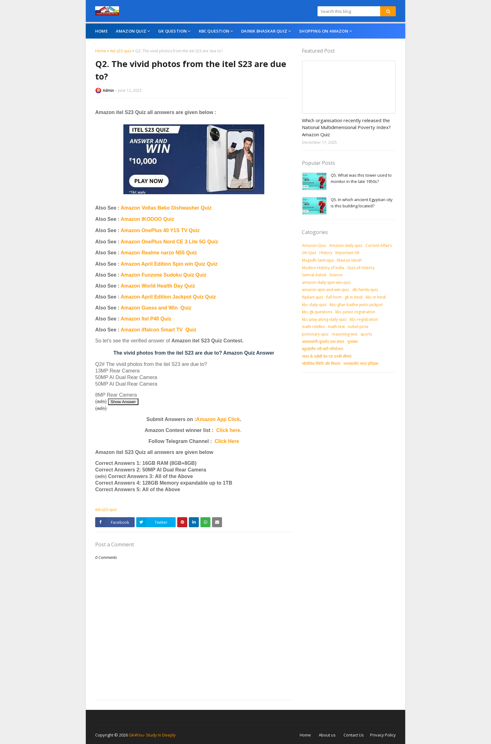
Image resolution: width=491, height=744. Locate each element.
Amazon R (133, 252)
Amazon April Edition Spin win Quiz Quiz (169, 264)
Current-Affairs (378, 245)
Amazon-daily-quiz (345, 245)
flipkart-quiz (312, 297)
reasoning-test (344, 334)
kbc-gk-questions (317, 312)
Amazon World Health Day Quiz (158, 286)
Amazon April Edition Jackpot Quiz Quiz (168, 296)
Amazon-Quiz (314, 245)
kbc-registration (364, 319)
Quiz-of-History (361, 267)
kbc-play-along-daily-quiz (324, 319)
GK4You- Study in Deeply (152, 735)
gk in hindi (354, 297)
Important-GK (347, 252)
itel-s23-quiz (121, 51)
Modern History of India (323, 267)
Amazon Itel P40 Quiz (146, 318)
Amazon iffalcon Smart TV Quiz (158, 329)
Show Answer (123, 401)
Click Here (227, 441)
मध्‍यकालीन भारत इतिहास (361, 363)
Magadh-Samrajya (318, 260)
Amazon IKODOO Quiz (147, 219)
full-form (334, 297)
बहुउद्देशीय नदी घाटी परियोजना (322, 348)
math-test (336, 326)
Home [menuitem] (101, 31)
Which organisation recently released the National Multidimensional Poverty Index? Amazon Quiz (346, 127)
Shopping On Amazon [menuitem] (323, 31)
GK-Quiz (309, 252)
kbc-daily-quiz (314, 304)
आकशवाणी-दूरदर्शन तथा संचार (323, 341)
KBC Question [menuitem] (214, 31)
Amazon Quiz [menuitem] (131, 31)
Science (336, 275)
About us (327, 735)
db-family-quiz (365, 289)
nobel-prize (358, 326)
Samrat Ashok (314, 275)
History (325, 252)
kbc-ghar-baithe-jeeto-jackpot (356, 304)
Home (100, 51)
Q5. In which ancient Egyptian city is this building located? (362, 203)
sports (366, 334)
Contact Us (354, 735)
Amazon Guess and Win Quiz (156, 307)
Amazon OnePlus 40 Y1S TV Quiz (160, 230)
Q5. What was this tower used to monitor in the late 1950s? (361, 178)
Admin (108, 90)
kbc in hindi (376, 297)
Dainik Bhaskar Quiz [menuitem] (264, 31)
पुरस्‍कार (352, 341)
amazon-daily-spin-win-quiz (326, 282)
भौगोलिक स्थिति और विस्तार (321, 363)
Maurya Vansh (349, 260)
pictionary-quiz (315, 334)
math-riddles (313, 326)
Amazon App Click (218, 419)
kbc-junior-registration (355, 312)
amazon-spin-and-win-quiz (325, 289)
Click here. (229, 430)
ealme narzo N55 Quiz (171, 252)
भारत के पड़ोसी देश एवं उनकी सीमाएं (327, 356)
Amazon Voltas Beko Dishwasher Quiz (166, 208)
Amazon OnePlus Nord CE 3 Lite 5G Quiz (169, 241)
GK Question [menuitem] (172, 31)
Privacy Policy (383, 735)
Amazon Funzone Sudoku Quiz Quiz (163, 275)
